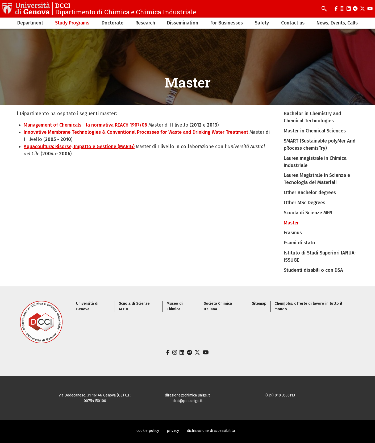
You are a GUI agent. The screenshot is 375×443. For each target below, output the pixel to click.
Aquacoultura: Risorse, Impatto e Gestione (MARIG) (79, 146)
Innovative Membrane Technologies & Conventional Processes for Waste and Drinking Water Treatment (136, 132)
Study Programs (72, 23)
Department (30, 23)
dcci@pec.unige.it (188, 401)
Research (145, 23)
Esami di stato (299, 243)
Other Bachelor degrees (310, 192)
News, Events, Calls (337, 23)
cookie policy (147, 430)
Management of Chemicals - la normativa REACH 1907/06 (85, 125)
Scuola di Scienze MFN (308, 213)
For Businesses (226, 23)
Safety (262, 23)
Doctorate (112, 23)
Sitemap (259, 303)
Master (291, 223)
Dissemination (182, 23)
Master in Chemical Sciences (315, 131)
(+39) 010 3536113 (280, 395)
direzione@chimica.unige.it (187, 395)
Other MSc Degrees (304, 203)
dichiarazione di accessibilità (211, 430)
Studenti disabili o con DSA (313, 270)
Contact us (293, 23)
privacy (173, 430)
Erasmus (293, 233)
